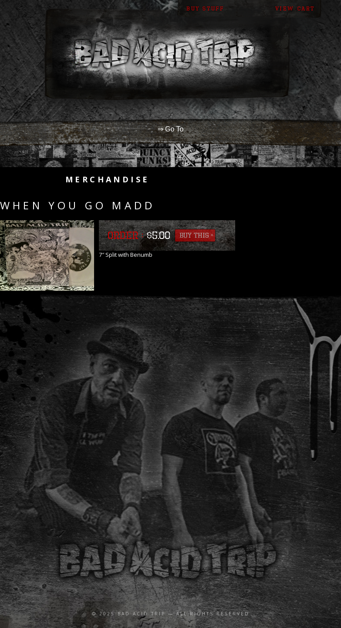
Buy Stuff (205, 8)
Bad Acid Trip (141, 614)
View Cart (295, 8)
